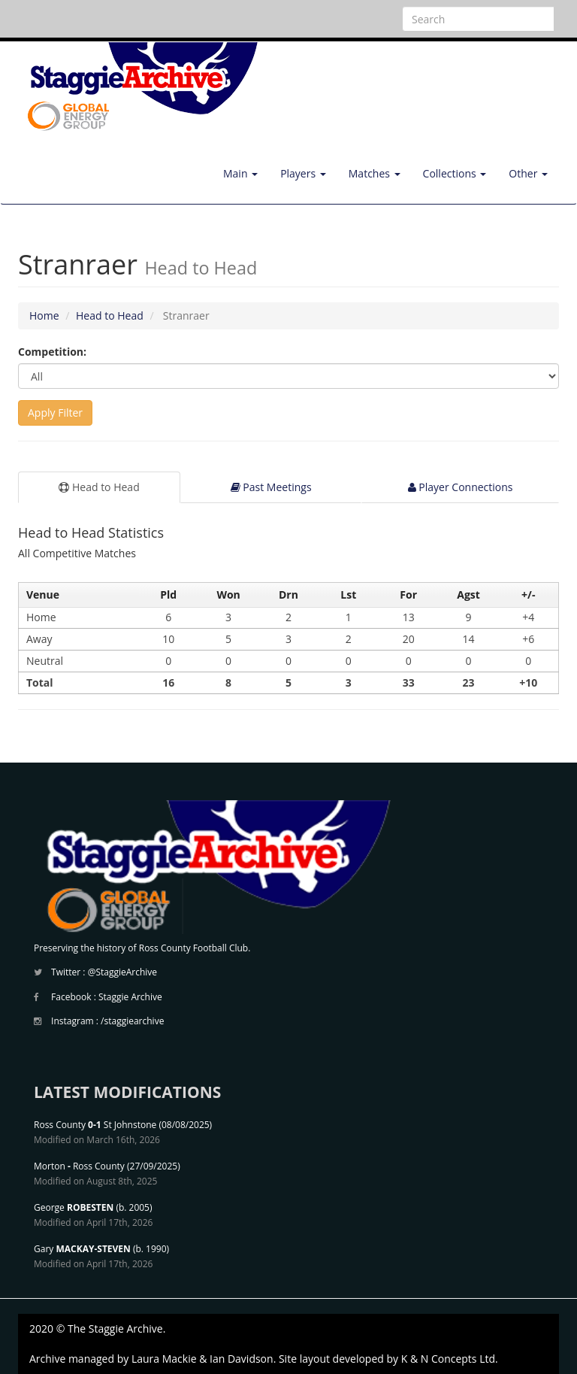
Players (303, 173)
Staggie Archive (130, 996)
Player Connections (460, 487)
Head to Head (109, 315)
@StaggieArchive (122, 972)
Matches (374, 173)
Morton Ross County (79, 1166)
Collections (455, 173)
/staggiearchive (132, 1021)
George (73, 1207)
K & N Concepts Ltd (448, 1358)
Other (528, 173)
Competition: (52, 351)
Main (240, 173)
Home (44, 315)
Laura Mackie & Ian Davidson (202, 1358)
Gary (82, 1248)
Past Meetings (271, 487)
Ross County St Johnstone (95, 1124)
